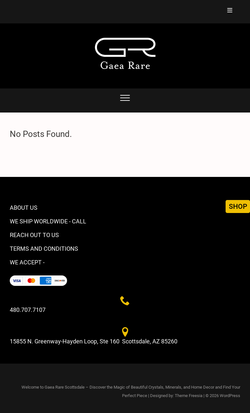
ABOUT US (23, 207)
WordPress (230, 395)
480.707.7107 (28, 309)
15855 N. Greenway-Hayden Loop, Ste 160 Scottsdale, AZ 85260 (93, 341)
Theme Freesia (188, 395)
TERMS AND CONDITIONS (44, 248)
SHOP (238, 206)
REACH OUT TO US (34, 235)
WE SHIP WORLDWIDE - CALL (48, 221)
